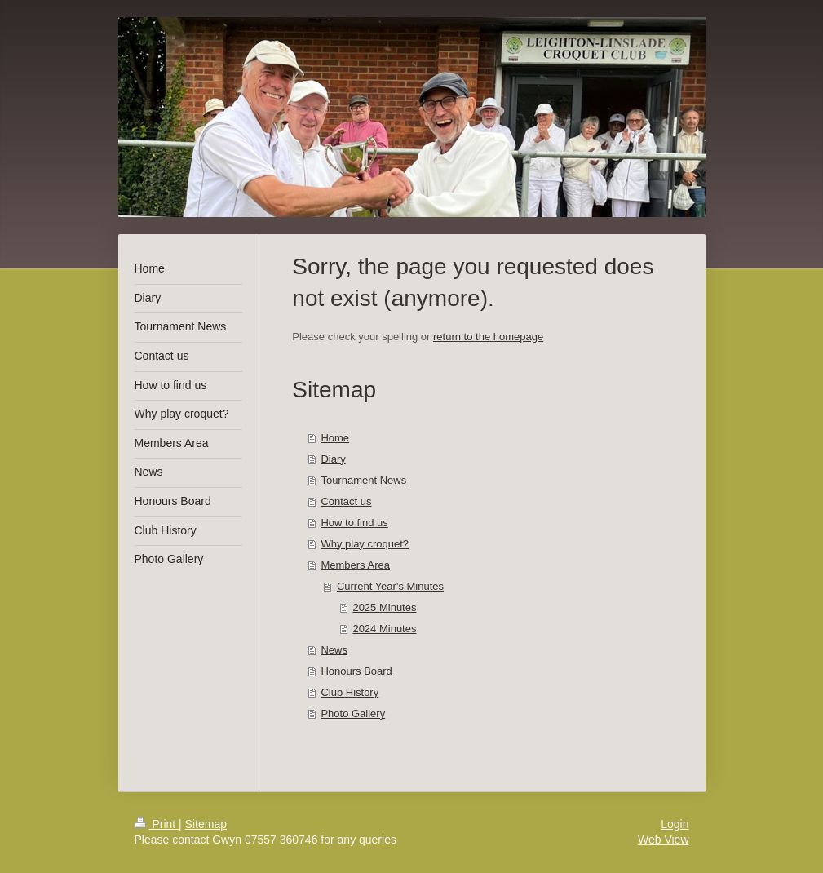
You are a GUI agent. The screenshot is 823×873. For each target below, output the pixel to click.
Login (674, 824)
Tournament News (363, 480)
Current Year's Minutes (390, 586)
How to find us (354, 522)
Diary (333, 459)
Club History (349, 692)
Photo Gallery (353, 713)
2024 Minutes (384, 629)
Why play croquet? (365, 544)
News (334, 650)
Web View (663, 839)
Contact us (346, 501)
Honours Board (356, 671)
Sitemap (206, 824)
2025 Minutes (384, 607)
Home (335, 438)
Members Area (355, 565)
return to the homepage (488, 336)
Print (157, 824)
